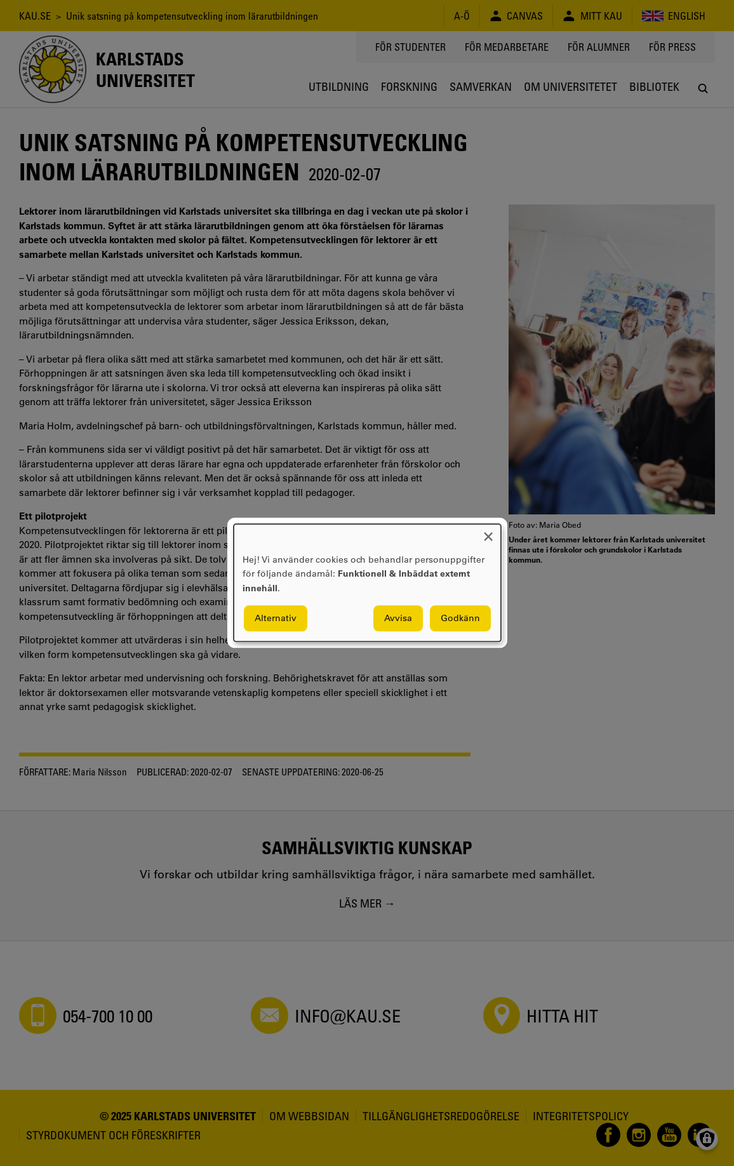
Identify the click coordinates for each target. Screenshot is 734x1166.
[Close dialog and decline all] (488, 532)
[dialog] (367, 582)
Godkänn (460, 618)
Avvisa (398, 618)
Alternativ (276, 618)
